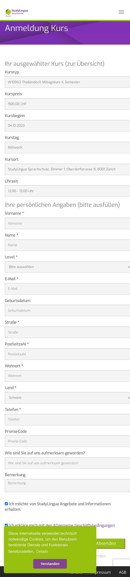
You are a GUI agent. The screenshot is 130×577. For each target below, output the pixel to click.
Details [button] (42, 551)
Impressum (101, 572)
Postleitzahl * (17, 344)
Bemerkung (15, 474)
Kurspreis (13, 93)
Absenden (106, 543)
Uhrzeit (11, 181)
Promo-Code (16, 431)
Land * (10, 387)
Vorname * (14, 213)
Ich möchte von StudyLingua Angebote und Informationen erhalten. (57, 506)
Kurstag (12, 137)
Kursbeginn (15, 115)
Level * (11, 257)
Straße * (12, 322)
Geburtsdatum (17, 300)
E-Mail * (11, 278)
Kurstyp (12, 72)
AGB (122, 572)
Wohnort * (14, 366)
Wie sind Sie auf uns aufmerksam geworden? (45, 453)
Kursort (11, 159)
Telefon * (13, 409)
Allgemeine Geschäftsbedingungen (84, 525)
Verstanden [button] (50, 564)
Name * (11, 235)
